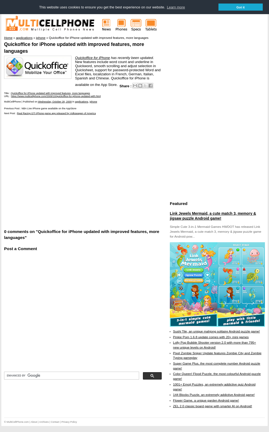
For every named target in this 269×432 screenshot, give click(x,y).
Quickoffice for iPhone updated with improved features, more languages (50, 93)
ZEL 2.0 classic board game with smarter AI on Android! (212, 406)
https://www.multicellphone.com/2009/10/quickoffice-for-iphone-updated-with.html (56, 96)
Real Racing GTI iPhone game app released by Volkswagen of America (56, 113)
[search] (71, 375)
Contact (55, 422)
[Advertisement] (51, 171)
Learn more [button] (176, 7)
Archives (44, 422)
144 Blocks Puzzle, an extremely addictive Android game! (214, 395)
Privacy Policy (69, 422)
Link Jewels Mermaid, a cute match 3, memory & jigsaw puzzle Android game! (213, 215)
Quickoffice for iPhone (92, 58)
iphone (93, 101)
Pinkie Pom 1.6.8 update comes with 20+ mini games (211, 337)
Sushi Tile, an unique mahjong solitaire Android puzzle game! (216, 331)
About (34, 422)
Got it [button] (240, 7)
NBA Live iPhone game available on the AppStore (48, 108)
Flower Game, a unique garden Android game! (206, 400)
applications (81, 101)
